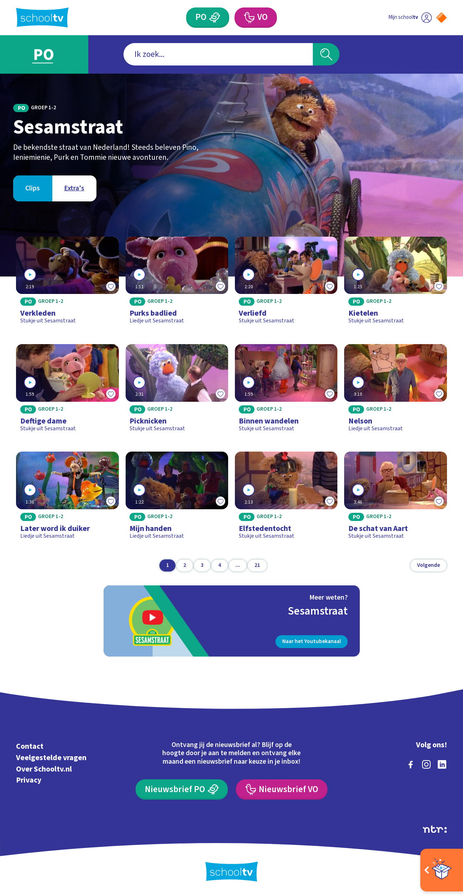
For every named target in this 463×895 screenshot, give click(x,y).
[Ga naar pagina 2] (184, 565)
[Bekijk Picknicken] (177, 391)
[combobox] (218, 54)
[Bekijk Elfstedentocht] (286, 499)
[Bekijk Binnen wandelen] (286, 391)
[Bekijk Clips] (32, 188)
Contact (29, 746)
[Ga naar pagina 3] (202, 565)
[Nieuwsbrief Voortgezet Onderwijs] (281, 789)
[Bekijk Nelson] (395, 391)
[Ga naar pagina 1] (167, 565)
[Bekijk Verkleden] (67, 284)
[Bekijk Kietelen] (395, 284)
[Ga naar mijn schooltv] (410, 17)
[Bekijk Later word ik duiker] (67, 499)
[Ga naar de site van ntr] (435, 829)
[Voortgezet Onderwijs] (256, 17)
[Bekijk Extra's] (74, 188)
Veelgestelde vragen (51, 757)
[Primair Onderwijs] (207, 17)
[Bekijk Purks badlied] (177, 284)
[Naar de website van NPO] (441, 17)
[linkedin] (442, 764)
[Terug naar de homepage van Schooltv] (42, 17)
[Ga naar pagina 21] (257, 565)
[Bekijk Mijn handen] (177, 499)
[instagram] (426, 764)
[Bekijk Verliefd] (286, 284)
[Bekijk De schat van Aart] (395, 499)
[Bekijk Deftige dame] (67, 391)
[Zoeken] (326, 54)
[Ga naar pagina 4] (219, 565)
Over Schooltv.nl (44, 769)
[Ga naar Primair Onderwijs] (51, 54)
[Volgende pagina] (428, 565)
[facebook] (411, 764)
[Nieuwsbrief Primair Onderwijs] (182, 789)
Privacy (28, 780)
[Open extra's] (441, 870)
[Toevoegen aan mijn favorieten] (111, 286)
